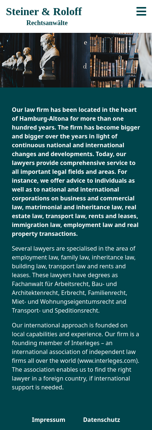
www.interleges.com (107, 361)
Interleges (85, 343)
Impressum (48, 420)
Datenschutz (101, 420)
